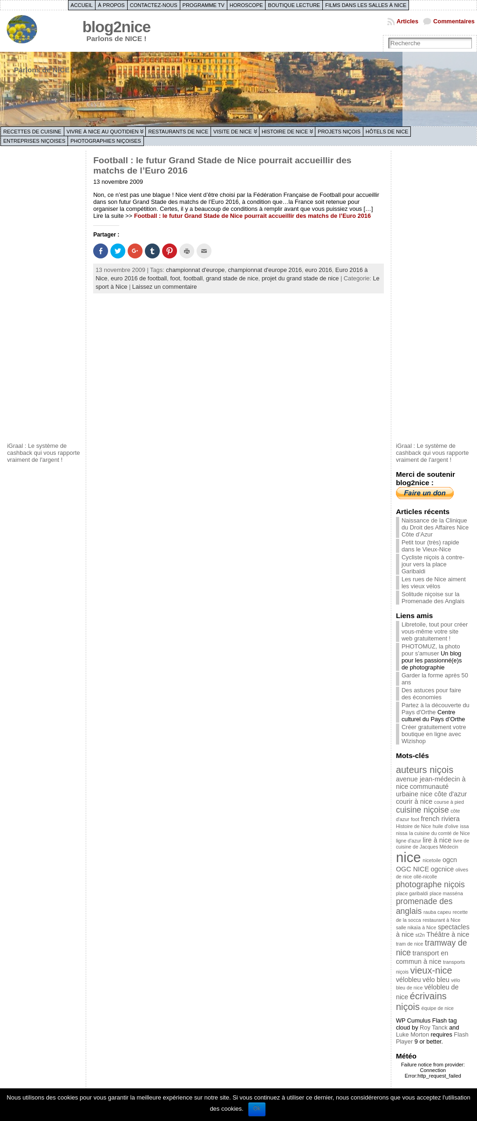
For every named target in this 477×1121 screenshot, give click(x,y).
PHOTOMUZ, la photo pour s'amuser (431, 650)
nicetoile (431, 860)
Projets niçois (339, 131)
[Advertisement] (44, 295)
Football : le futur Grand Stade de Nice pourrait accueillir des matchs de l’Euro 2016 (252, 215)
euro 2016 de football (139, 278)
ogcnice (442, 869)
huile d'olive (445, 826)
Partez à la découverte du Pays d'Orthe (436, 709)
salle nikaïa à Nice (416, 927)
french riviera (440, 818)
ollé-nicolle (425, 876)
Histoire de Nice (285, 131)
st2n (420, 935)
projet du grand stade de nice (300, 278)
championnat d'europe (195, 269)
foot (175, 278)
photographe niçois (430, 884)
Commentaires (454, 21)
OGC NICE (412, 869)
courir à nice (414, 801)
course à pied (449, 802)
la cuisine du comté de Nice (439, 833)
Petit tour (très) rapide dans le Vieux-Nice (430, 546)
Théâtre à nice (448, 934)
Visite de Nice (232, 131)
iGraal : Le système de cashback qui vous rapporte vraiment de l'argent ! (43, 452)
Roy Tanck (434, 1027)
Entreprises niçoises (34, 141)
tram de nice (409, 944)
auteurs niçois (424, 770)
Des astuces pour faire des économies (431, 694)
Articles (407, 21)
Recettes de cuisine (32, 131)
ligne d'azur (408, 840)
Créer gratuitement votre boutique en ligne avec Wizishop (434, 734)
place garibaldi (412, 893)
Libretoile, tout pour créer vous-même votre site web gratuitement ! (435, 631)
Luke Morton (412, 1034)
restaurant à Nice (441, 920)
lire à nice (437, 840)
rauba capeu (437, 912)
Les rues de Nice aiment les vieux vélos (434, 583)
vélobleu (408, 979)
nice (408, 857)
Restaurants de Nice (178, 131)
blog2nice (116, 26)
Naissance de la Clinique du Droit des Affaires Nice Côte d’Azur (435, 527)
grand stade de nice (232, 278)
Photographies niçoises (105, 141)
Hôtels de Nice (387, 131)
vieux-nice (431, 970)
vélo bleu (436, 979)
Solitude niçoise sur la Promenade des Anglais (433, 598)
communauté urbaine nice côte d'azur (431, 790)
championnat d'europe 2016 (265, 269)
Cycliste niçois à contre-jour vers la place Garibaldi (433, 564)
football (193, 278)
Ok (256, 1108)
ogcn (450, 859)
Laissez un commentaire (164, 286)
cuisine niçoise (422, 810)
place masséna (446, 893)
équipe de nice (438, 1008)
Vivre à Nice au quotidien (103, 131)
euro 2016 (318, 269)
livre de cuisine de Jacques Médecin (432, 843)
